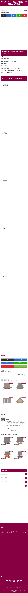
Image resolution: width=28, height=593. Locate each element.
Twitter (11, 428)
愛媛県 (4, 481)
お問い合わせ (18, 587)
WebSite (5, 428)
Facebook (16, 428)
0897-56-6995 (7, 72)
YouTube (14, 430)
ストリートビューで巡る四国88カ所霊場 (14, 3)
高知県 (4, 477)
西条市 (3, 355)
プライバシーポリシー (11, 587)
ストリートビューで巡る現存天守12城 (10, 531)
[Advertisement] (14, 33)
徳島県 (4, 474)
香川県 (4, 485)
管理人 (7, 419)
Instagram (23, 428)
